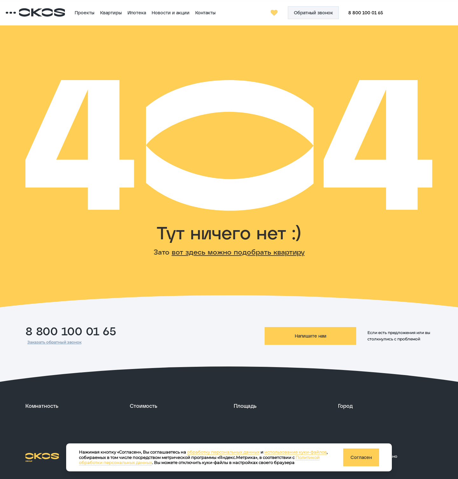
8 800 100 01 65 (70, 331)
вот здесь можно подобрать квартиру (238, 252)
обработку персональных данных (223, 452)
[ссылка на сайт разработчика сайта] (417, 456)
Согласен (361, 457)
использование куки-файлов (295, 452)
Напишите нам (310, 336)
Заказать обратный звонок (54, 342)
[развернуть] (72, 406)
